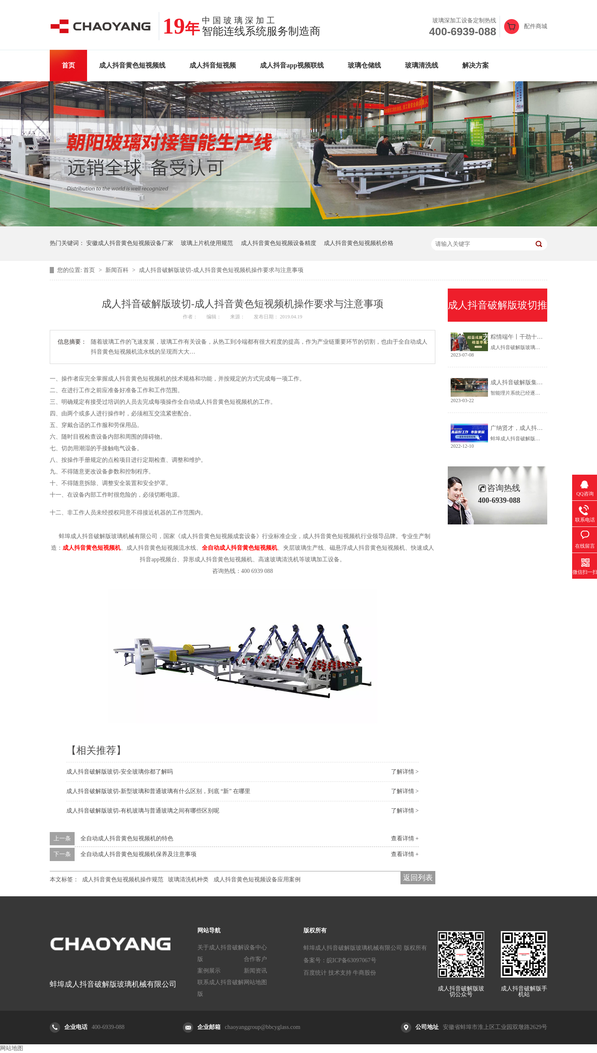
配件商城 (535, 26)
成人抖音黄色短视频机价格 (358, 243)
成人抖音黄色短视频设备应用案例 (257, 879)
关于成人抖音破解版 (220, 953)
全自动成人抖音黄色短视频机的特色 (126, 838)
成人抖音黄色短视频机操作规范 (122, 879)
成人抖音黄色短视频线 (132, 65)
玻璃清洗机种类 (188, 879)
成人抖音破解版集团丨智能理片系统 (536, 382)
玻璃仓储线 (364, 65)
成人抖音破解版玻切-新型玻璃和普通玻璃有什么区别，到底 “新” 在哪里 (158, 791)
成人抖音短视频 (212, 65)
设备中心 (255, 947)
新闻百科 (117, 270)
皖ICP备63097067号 (351, 960)
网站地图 (255, 982)
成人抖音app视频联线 (292, 65)
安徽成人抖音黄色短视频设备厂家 (129, 243)
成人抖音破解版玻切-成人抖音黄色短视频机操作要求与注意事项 (221, 270)
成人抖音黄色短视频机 (92, 548)
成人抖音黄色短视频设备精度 (278, 243)
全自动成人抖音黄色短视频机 (239, 548)
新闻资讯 (255, 971)
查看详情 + (405, 838)
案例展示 (209, 971)
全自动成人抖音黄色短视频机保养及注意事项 (138, 854)
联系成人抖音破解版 (220, 988)
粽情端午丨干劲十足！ (519, 337)
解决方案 (475, 65)
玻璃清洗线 (421, 65)
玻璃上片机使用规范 (207, 243)
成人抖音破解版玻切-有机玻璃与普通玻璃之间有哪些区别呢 (142, 811)
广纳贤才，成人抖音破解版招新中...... (538, 428)
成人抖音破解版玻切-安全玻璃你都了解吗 (119, 772)
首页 (68, 65)
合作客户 (255, 959)
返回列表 (418, 877)
